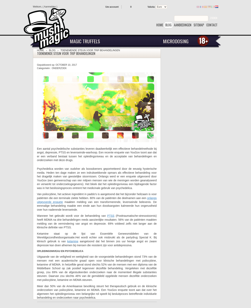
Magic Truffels (85, 41)
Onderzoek (59, 68)
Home (40, 50)
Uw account (112, 7)
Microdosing (175, 41)
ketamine (72, 241)
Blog (52, 50)
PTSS (111, 215)
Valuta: (151, 7)
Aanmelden (50, 6)
